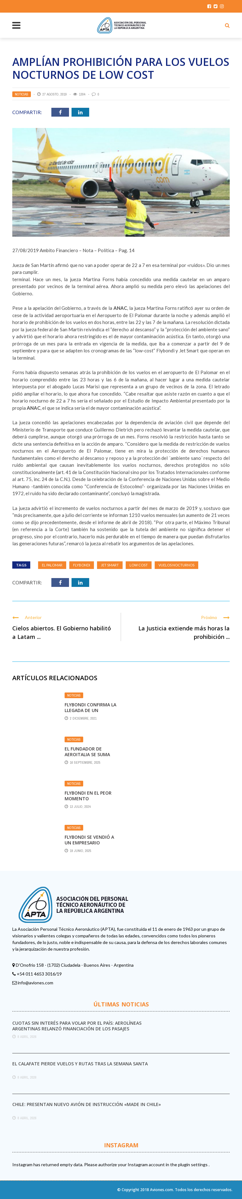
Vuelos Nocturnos (176, 565)
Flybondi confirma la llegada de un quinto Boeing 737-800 (90, 713)
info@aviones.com (35, 982)
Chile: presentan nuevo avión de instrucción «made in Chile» (86, 1104)
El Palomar (52, 565)
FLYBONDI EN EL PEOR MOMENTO (88, 796)
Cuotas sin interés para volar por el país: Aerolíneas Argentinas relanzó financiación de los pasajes (76, 1026)
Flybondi (81, 565)
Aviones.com (161, 1189)
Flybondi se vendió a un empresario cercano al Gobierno (90, 842)
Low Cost (139, 565)
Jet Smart (110, 565)
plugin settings (193, 1164)
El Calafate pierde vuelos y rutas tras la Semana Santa (80, 1064)
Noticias (21, 94)
